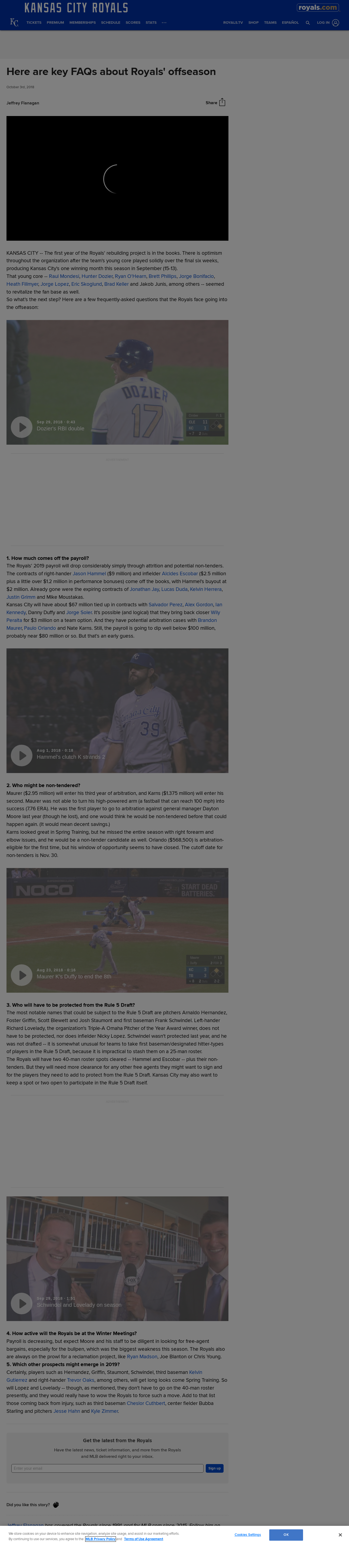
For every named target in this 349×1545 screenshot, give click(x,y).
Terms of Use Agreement (143, 1539)
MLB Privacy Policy (100, 1539)
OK (286, 1535)
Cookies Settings (248, 1535)
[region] (174, 1535)
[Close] (340, 1535)
